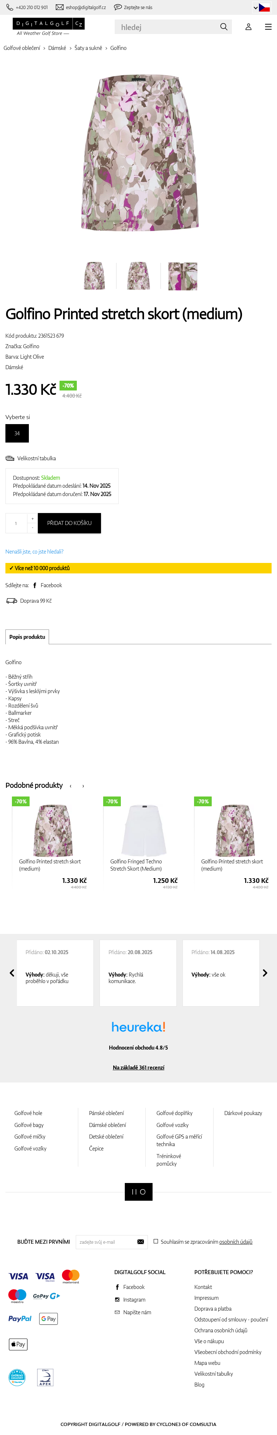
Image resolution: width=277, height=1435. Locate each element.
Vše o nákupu (209, 1341)
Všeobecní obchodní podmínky (227, 1352)
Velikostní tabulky (213, 1373)
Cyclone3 (169, 1424)
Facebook (51, 585)
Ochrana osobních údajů (220, 1330)
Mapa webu (207, 1362)
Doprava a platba (213, 1308)
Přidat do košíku (69, 523)
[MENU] (268, 26)
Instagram (134, 1299)
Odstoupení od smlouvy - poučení (231, 1319)
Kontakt (203, 1287)
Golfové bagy (29, 1125)
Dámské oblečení (107, 1125)
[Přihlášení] (248, 27)
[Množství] (21, 523)
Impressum (206, 1297)
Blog (199, 1384)
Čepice (96, 1148)
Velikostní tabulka (30, 458)
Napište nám (137, 1312)
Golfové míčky (29, 1136)
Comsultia (203, 1424)
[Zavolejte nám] (26, 7)
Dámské (57, 47)
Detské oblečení (106, 1136)
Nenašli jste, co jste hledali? (34, 551)
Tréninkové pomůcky (169, 1160)
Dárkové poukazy (243, 1113)
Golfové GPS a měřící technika (179, 1140)
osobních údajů (235, 1241)
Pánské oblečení (106, 1113)
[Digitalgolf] (139, 1192)
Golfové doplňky (175, 1113)
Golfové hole (28, 1113)
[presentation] (70, 785)
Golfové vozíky (30, 1148)
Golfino (118, 47)
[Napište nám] (80, 7)
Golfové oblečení (22, 47)
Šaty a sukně (88, 47)
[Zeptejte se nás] (133, 7)
